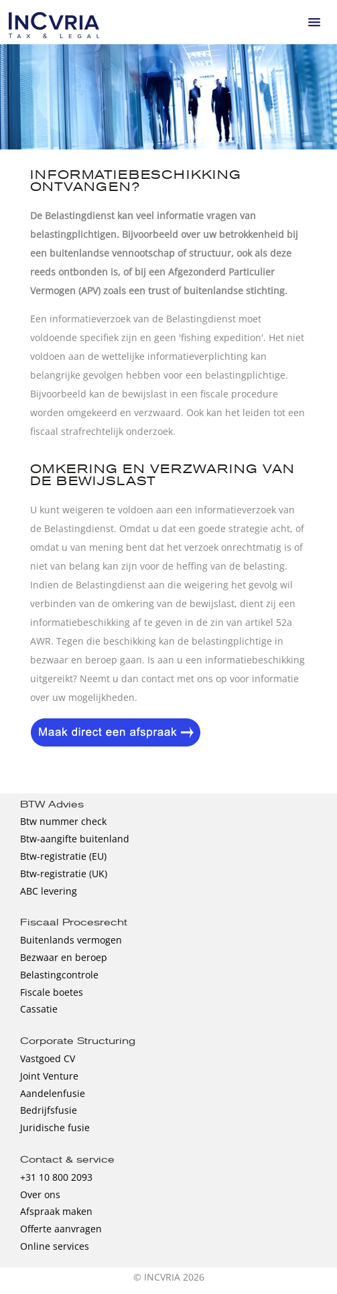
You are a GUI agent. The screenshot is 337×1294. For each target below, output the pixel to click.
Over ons (40, 1194)
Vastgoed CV (47, 1058)
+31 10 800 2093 (56, 1177)
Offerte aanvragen (61, 1228)
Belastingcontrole (59, 974)
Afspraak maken (56, 1211)
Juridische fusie (55, 1127)
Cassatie (39, 1008)
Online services (54, 1246)
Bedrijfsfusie (48, 1110)
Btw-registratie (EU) (63, 856)
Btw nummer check (63, 821)
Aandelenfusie (52, 1093)
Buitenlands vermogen (71, 939)
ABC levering (48, 891)
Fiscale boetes (51, 992)
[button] (314, 22)
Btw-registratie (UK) (63, 873)
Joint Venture (49, 1076)
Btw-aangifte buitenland (74, 838)
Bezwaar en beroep (63, 957)
